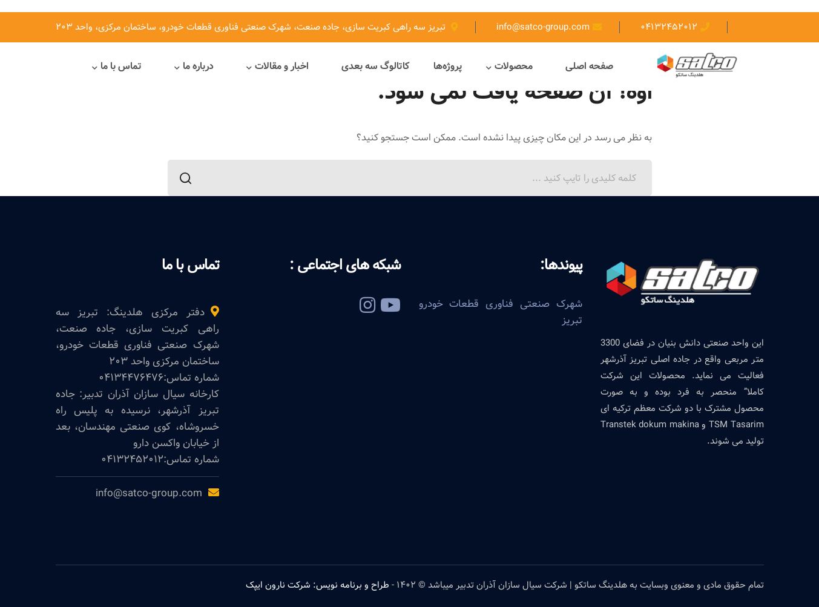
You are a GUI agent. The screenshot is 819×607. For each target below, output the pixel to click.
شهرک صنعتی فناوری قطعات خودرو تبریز (500, 312)
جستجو (189, 180)
